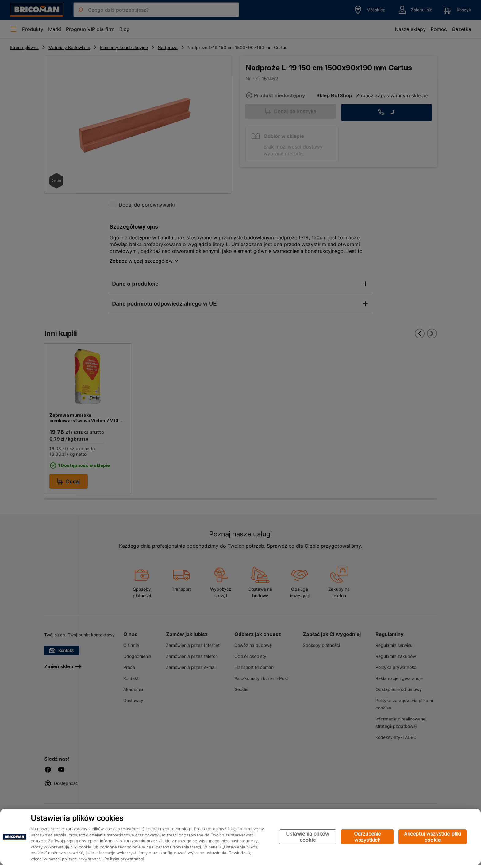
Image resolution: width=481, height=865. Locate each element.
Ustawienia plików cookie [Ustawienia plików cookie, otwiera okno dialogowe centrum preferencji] (307, 837)
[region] (240, 837)
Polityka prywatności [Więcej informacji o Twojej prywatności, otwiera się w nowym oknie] (124, 858)
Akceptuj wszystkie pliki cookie (432, 837)
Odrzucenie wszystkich (367, 837)
